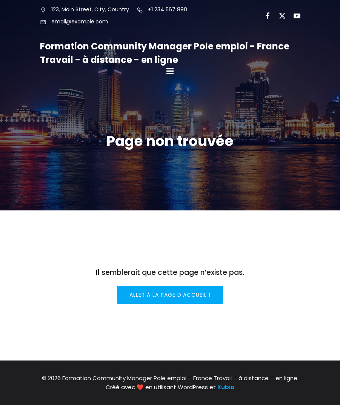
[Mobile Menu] (170, 71)
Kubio (225, 387)
